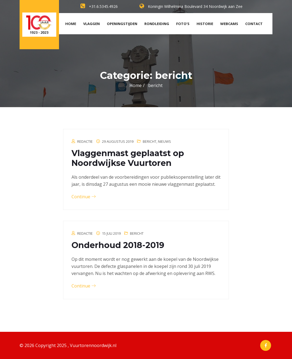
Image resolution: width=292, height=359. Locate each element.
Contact (254, 23)
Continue (84, 197)
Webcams (229, 23)
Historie (205, 23)
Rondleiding (156, 23)
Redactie (85, 141)
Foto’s (183, 23)
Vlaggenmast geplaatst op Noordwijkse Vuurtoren (128, 158)
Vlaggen (91, 23)
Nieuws (164, 141)
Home (70, 23)
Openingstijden (122, 23)
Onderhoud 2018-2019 (118, 245)
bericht (149, 141)
